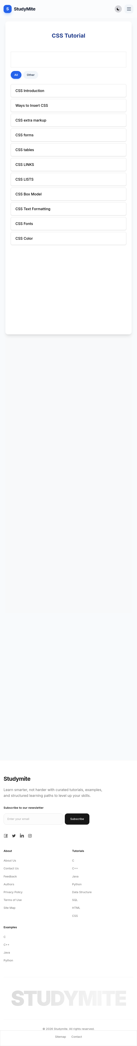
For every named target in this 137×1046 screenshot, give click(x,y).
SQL (75, 900)
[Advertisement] (68, 373)
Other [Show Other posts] (31, 75)
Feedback (10, 876)
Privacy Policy (13, 892)
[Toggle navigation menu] (128, 8)
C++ (75, 868)
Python (77, 884)
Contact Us (11, 868)
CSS (75, 916)
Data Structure (82, 892)
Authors (9, 884)
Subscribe (77, 819)
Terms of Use (13, 900)
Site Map (9, 907)
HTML (76, 907)
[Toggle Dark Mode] (118, 9)
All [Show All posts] (16, 75)
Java (75, 876)
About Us (10, 860)
